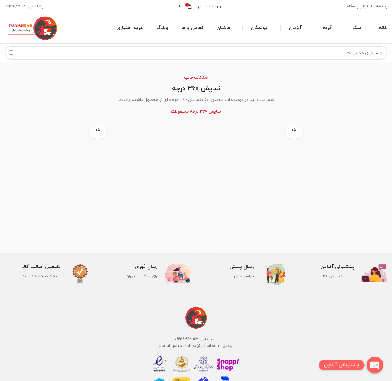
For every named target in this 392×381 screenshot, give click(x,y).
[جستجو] (196, 53)
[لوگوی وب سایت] (31, 28)
